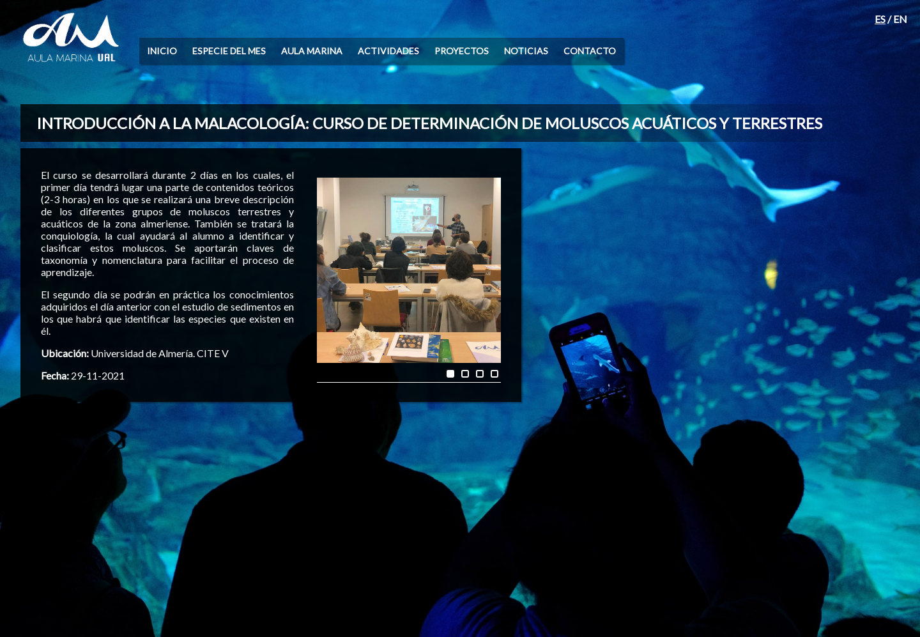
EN (900, 19)
